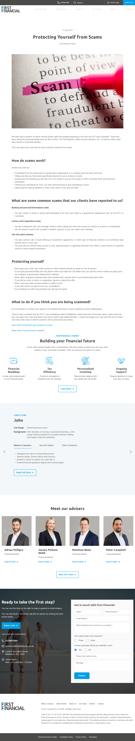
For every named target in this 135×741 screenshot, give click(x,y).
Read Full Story (25, 472)
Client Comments (69, 445)
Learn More (67, 389)
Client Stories (76, 9)
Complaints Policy (66, 737)
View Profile (11, 562)
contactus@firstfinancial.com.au (20, 646)
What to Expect (47, 704)
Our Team (105, 10)
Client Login (109, 2)
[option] (67, 445)
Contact (129, 9)
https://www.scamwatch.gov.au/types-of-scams (32, 325)
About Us (91, 10)
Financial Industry (29, 330)
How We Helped (46, 445)
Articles (118, 9)
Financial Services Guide (47, 737)
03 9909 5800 (58, 2)
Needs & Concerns (22, 445)
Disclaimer (93, 737)
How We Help (59, 10)
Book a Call (127, 2)
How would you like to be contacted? (88, 636)
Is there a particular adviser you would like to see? (93, 645)
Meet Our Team (67, 574)
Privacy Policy (81, 737)
